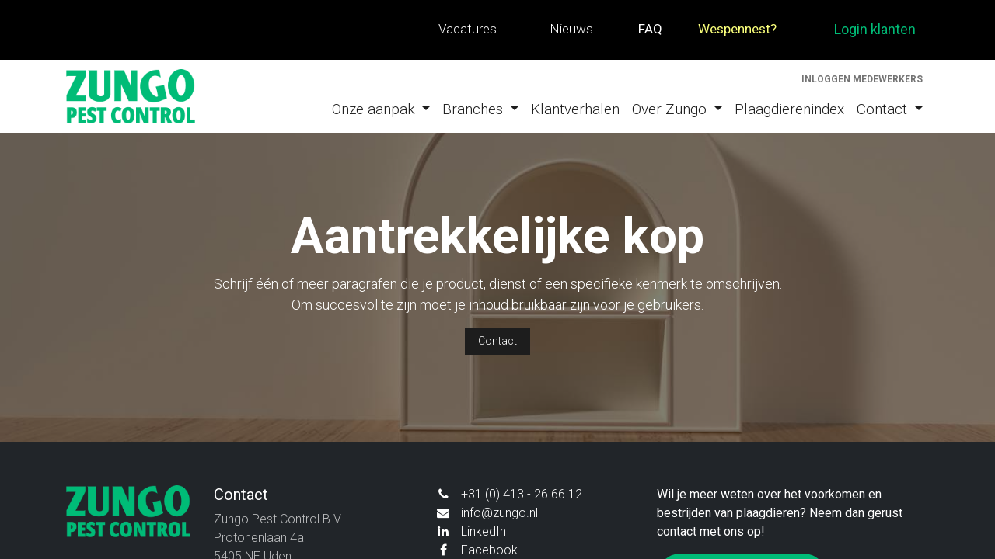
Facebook (489, 550)
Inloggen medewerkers (862, 79)
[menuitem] (381, 109)
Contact (497, 341)
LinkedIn (483, 531)
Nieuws (571, 28)
